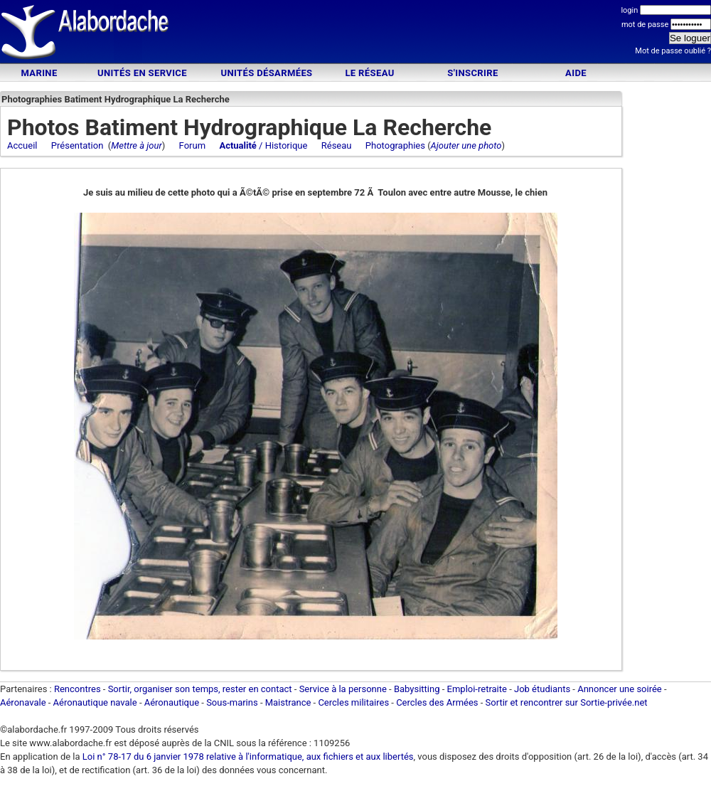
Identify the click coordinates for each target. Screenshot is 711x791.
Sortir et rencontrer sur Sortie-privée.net (567, 702)
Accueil (22, 145)
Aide (576, 73)
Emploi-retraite (477, 689)
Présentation (77, 145)
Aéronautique (173, 702)
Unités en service (142, 73)
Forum (192, 145)
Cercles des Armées (437, 702)
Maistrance (288, 702)
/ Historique (263, 145)
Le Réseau (369, 73)
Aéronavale (23, 702)
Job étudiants (542, 689)
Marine (39, 73)
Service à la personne (343, 689)
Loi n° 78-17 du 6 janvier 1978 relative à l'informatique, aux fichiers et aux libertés (247, 756)
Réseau (336, 145)
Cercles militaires (353, 702)
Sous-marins (232, 702)
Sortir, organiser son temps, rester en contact (200, 689)
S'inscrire (472, 73)
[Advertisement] (355, 34)
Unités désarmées (266, 73)
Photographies (395, 145)
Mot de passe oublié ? (673, 50)
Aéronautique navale (95, 702)
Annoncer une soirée (619, 689)
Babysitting (417, 689)
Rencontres (77, 689)
